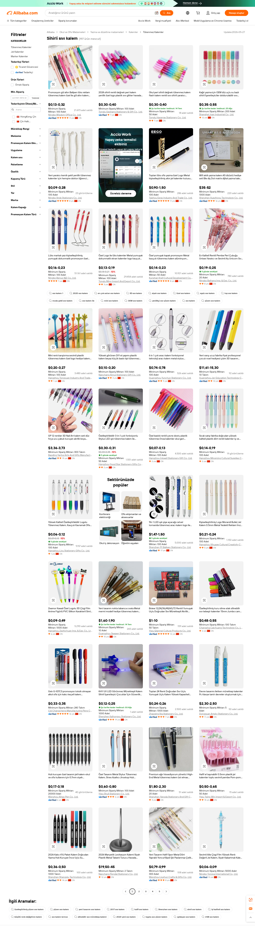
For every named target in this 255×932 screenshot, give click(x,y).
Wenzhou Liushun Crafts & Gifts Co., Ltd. (170, 877)
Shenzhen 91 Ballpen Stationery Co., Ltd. (170, 547)
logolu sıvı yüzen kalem (154, 917)
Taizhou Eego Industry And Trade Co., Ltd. (170, 197)
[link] (250, 899)
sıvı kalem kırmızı (58, 917)
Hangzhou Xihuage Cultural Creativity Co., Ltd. (221, 544)
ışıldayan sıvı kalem (184, 917)
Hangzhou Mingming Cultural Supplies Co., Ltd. (221, 458)
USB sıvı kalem (210, 917)
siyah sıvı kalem (157, 293)
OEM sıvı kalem (133, 300)
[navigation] (26, 462)
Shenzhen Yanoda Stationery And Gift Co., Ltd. (171, 796)
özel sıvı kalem (181, 293)
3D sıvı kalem (134, 293)
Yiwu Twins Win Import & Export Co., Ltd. (220, 796)
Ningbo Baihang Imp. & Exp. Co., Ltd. (218, 280)
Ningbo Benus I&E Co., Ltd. (62, 277)
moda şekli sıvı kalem (60, 300)
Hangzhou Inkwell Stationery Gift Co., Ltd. (170, 458)
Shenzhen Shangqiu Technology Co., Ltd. (69, 877)
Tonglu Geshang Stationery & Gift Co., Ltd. (121, 111)
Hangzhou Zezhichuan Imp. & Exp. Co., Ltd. (70, 630)
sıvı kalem (188, 300)
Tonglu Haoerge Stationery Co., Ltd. (167, 117)
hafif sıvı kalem (139, 909)
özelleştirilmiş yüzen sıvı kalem (27, 909)
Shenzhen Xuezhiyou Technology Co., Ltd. (221, 197)
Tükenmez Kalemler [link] (153, 32)
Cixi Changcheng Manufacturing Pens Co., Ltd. (70, 710)
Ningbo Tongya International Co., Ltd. (218, 874)
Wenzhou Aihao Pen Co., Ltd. (63, 796)
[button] (157, 13)
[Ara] (166, 13)
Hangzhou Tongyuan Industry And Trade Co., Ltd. (70, 377)
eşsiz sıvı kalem (206, 293)
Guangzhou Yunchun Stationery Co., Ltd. (170, 377)
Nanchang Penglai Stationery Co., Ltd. (118, 874)
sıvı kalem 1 (56, 293)
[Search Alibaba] (100, 13)
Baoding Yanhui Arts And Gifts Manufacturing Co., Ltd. (70, 455)
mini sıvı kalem (109, 300)
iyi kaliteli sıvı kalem (219, 909)
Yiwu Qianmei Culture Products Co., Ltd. (170, 630)
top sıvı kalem (229, 293)
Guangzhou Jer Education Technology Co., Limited (221, 377)
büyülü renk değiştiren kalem (26, 917)
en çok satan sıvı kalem (107, 293)
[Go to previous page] (125, 891)
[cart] (198, 13)
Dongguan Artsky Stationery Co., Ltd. (218, 713)
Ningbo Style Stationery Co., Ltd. (65, 197)
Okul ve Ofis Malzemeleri (72, 32)
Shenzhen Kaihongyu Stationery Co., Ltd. (120, 716)
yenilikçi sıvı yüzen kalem (162, 300)
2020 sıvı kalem (79, 293)
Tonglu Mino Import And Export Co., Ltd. (119, 281)
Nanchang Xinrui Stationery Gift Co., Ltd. (120, 374)
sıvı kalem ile (86, 300)
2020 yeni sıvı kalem (124, 917)
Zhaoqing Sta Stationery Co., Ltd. (166, 713)
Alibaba (50, 32)
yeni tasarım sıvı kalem (87, 909)
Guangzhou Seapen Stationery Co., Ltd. (119, 633)
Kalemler (133, 32)
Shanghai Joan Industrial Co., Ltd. (216, 114)
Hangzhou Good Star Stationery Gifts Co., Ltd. (121, 464)
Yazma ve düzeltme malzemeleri (107, 32)
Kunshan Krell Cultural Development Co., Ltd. (171, 277)
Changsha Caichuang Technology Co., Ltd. (221, 627)
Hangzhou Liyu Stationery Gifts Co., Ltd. (69, 550)
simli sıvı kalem (193, 909)
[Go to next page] (166, 891)
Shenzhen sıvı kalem (166, 909)
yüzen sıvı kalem (210, 300)
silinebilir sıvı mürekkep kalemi (90, 917)
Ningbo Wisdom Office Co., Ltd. (64, 114)
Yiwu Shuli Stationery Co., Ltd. (114, 793)
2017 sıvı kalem (116, 909)
